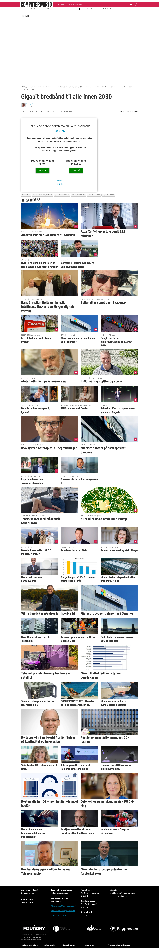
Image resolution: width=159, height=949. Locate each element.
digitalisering (108, 195)
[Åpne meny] (130, 4)
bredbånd (26, 195)
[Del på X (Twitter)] (125, 111)
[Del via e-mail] (132, 111)
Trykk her (114, 899)
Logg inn (59, 130)
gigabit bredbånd (62, 195)
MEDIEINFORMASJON (109, 9)
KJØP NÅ (42, 170)
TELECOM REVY (30, 9)
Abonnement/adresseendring (63, 906)
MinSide (59, 184)
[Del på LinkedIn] (129, 111)
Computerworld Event (60, 915)
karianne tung (94, 195)
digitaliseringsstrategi (42, 195)
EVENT (69, 9)
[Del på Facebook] (122, 111)
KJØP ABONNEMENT (75, 4)
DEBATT (89, 9)
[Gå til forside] (36, 4)
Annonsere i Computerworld (63, 910)
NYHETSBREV (60, 4)
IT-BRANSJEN (49, 9)
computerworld (78, 195)
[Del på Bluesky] (136, 111)
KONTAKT (129, 9)
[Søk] (136, 4)
